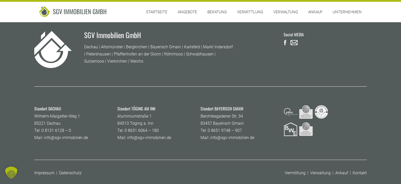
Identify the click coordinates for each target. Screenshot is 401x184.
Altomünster (112, 46)
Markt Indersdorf (218, 46)
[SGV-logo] (73, 12)
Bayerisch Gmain (165, 46)
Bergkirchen (136, 46)
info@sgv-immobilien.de (66, 137)
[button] (11, 173)
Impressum (44, 172)
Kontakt (360, 172)
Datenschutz (70, 172)
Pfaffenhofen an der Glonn (137, 54)
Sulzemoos (94, 61)
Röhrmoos (173, 54)
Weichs (136, 61)
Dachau (91, 46)
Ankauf (341, 172)
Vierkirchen (117, 61)
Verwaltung (320, 172)
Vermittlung (295, 172)
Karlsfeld (192, 46)
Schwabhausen (200, 54)
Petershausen (98, 54)
